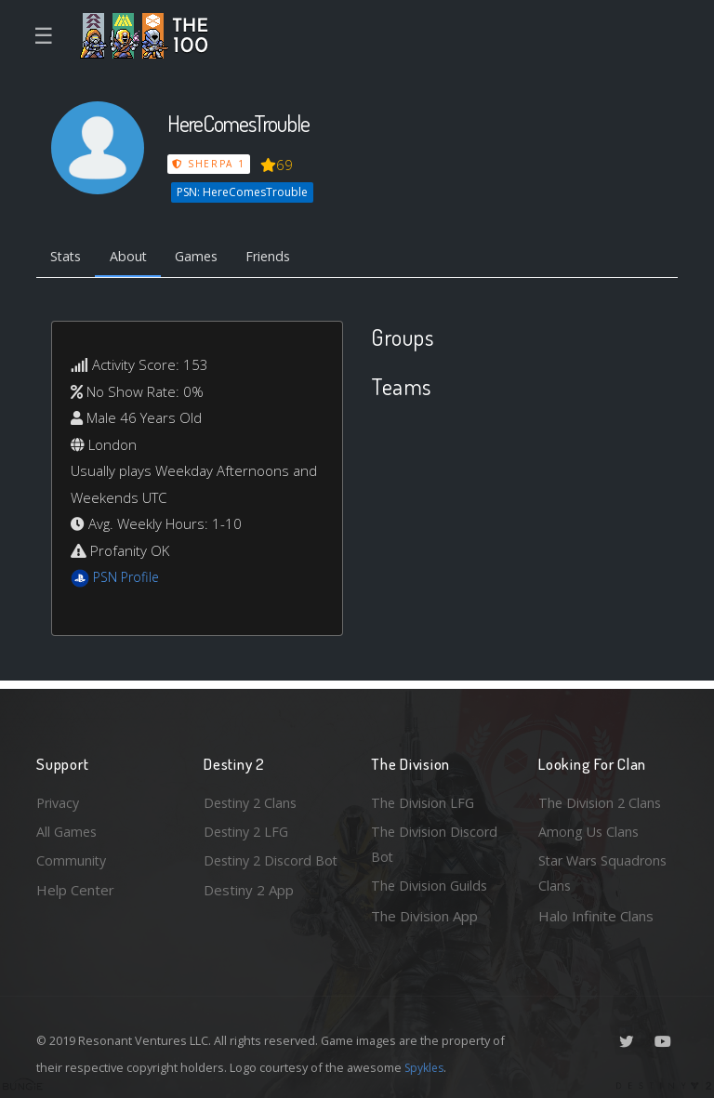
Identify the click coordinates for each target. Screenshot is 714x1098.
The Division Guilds (431, 885)
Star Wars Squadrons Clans (605, 872)
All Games (67, 828)
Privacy (59, 798)
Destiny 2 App (249, 915)
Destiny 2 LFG (249, 828)
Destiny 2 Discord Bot (261, 872)
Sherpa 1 (209, 163)
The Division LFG (424, 798)
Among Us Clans (589, 828)
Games (205, 256)
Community (72, 859)
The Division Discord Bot (436, 842)
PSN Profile (128, 579)
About (133, 256)
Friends (281, 256)
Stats (68, 256)
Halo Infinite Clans (596, 915)
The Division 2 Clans (602, 798)
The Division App (424, 915)
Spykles (426, 1067)
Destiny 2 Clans (253, 798)
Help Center (75, 889)
